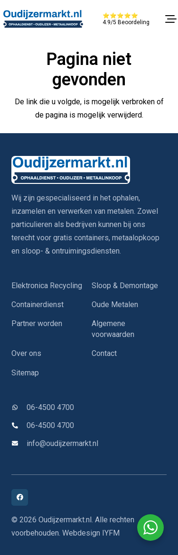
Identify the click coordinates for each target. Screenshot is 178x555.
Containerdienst (37, 304)
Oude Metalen (115, 304)
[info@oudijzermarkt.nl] (19, 444)
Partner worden (36, 323)
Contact (104, 353)
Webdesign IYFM (91, 532)
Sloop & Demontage (125, 285)
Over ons (26, 353)
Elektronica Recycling (46, 285)
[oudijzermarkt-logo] (43, 18)
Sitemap (25, 372)
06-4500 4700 (50, 407)
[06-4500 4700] (19, 408)
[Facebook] (19, 497)
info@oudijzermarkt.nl (62, 443)
